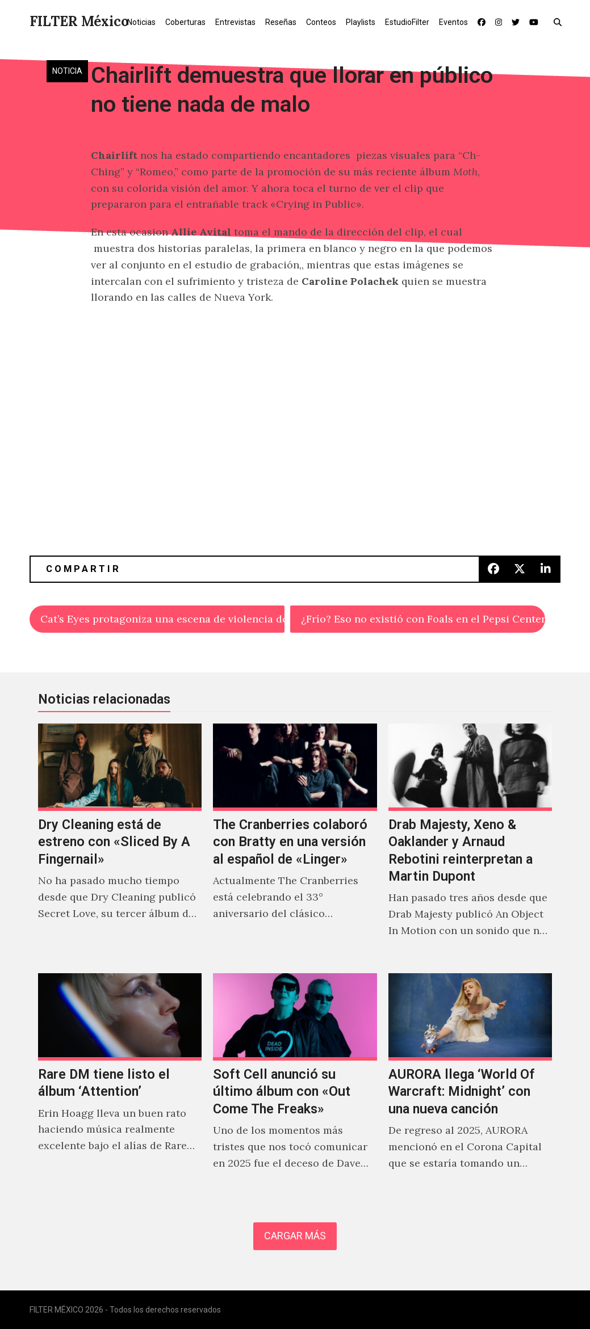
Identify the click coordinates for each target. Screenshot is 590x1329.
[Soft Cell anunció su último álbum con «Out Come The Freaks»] (294, 1084)
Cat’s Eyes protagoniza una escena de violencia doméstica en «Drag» (162, 618)
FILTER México (79, 21)
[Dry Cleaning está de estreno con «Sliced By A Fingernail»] (120, 843)
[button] (560, 21)
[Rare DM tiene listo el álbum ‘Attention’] (120, 1084)
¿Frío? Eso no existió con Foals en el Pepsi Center (423, 618)
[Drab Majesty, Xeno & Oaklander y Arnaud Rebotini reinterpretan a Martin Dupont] (470, 843)
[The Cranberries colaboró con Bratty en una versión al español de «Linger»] (294, 843)
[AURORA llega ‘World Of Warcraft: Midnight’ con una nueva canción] (470, 1084)
